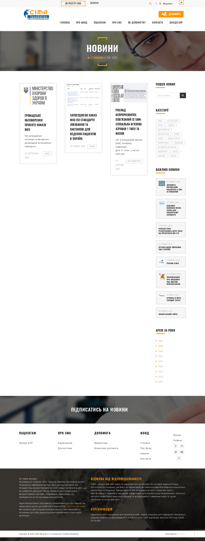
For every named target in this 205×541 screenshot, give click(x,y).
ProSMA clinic (173, 263)
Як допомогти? (137, 22)
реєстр (175, 151)
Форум (177, 435)
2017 (160, 381)
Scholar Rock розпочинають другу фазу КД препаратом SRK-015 (170, 231)
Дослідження (164, 129)
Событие (161, 156)
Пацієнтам (100, 22)
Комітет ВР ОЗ (174, 138)
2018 (160, 376)
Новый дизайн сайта (168, 314)
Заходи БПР (176, 22)
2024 (160, 351)
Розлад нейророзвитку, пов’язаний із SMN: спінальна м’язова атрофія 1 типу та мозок (129, 121)
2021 (160, 361)
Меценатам (162, 151)
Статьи (173, 156)
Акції (160, 121)
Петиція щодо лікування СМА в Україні (170, 248)
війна (160, 125)
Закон (176, 134)
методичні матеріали (167, 147)
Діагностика (65, 448)
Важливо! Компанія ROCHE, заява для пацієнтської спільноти (174, 210)
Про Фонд (81, 22)
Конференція (163, 143)
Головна (65, 22)
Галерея (171, 125)
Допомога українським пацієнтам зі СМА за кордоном (174, 188)
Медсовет (166, 3)
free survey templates (76, 506)
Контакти (157, 22)
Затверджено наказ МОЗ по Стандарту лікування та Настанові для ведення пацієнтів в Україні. (83, 127)
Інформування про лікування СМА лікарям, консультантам (173, 280)
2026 (160, 340)
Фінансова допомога (106, 448)
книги (160, 138)
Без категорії (172, 121)
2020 (160, 366)
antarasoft (181, 534)
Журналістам (163, 134)
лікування (178, 143)
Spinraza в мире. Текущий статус (174, 299)
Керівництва (65, 443)
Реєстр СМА (73, 3)
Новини (94, 3)
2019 (160, 371)
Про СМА (117, 22)
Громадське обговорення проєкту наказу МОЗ (35, 123)
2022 (160, 356)
